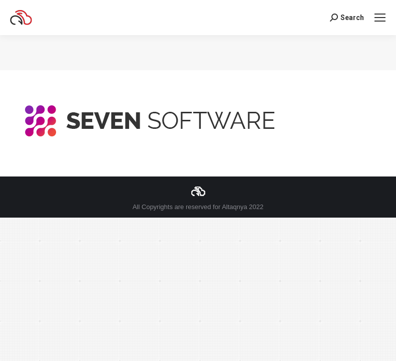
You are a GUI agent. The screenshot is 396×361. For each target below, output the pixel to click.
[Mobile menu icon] (380, 18)
